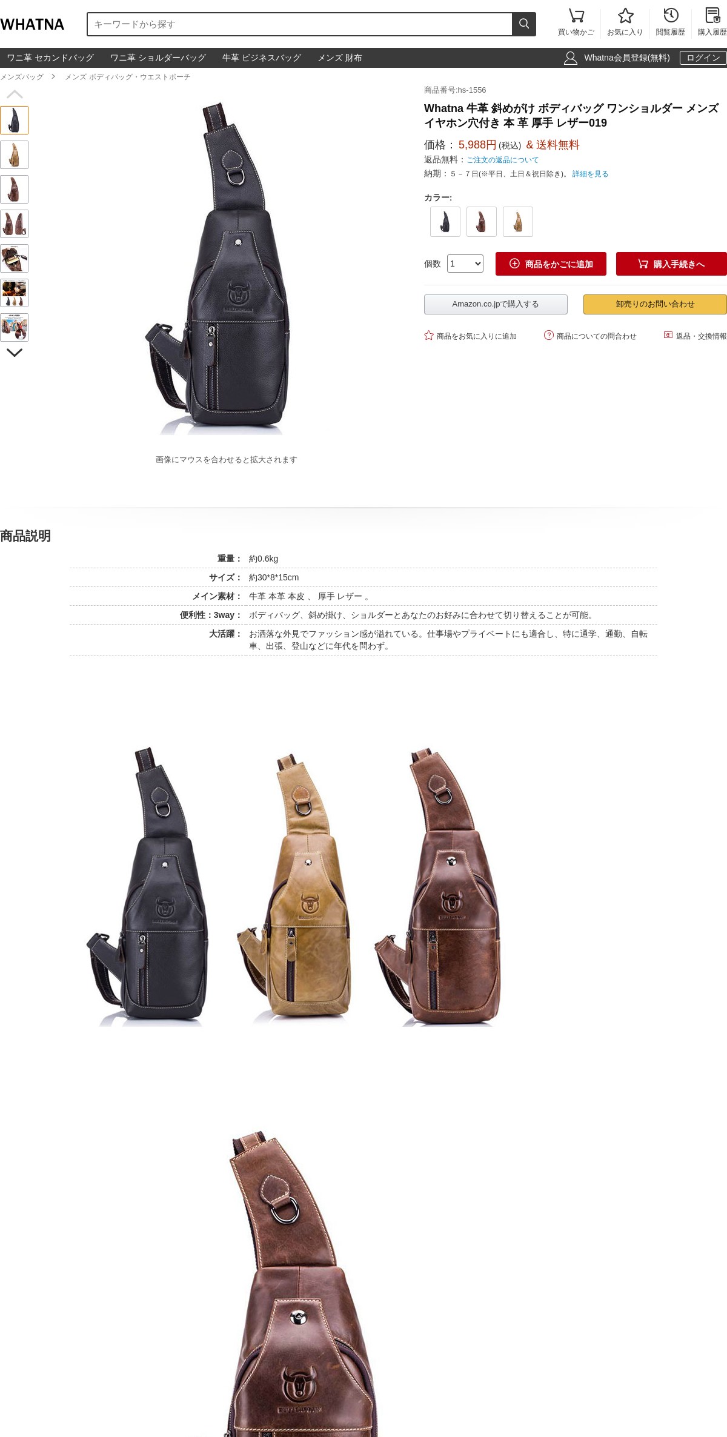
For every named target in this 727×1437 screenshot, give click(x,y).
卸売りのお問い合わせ (655, 303)
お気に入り (625, 22)
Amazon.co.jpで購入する (496, 303)
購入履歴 (712, 22)
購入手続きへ (671, 264)
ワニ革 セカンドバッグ (50, 57)
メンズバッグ (22, 77)
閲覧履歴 (670, 22)
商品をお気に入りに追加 (470, 335)
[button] (14, 94)
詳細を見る (591, 174)
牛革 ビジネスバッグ (261, 57)
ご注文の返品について (502, 160)
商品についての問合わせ (590, 335)
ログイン (703, 57)
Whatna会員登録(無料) (627, 57)
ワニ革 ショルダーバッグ (158, 57)
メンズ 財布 (339, 57)
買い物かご (576, 22)
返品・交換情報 (695, 335)
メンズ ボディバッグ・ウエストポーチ (127, 77)
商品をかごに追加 (551, 264)
